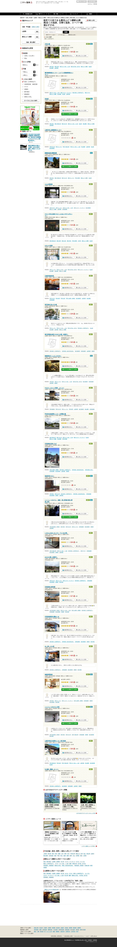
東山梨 (88, 853)
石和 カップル (59, 207)
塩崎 (64, 855)
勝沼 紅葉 (64, 240)
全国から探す (35, 26)
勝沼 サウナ (87, 92)
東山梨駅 (51, 68)
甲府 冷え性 (52, 298)
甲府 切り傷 (52, 146)
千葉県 (45, 927)
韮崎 (68, 855)
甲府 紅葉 (63, 298)
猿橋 (59, 853)
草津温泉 (36, 929)
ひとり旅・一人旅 (63, 863)
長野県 (70, 927)
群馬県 (53, 927)
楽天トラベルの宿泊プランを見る (69, 113)
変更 (37, 31)
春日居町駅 (52, 148)
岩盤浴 (26, 89)
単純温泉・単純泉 (79, 865)
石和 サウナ (83, 551)
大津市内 (73, 931)
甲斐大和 (72, 853)
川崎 (38, 931)
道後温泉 (67, 929)
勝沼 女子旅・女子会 (75, 66)
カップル (82, 861)
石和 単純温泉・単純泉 (55, 526)
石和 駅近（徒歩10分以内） (68, 351)
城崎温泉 (50, 929)
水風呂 (45, 867)
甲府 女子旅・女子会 (72, 269)
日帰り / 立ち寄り (29, 55)
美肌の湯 (74, 863)
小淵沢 (85, 855)
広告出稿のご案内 (68, 936)
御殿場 (57, 931)
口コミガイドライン (79, 936)
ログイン (90, 4)
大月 (62, 853)
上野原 (45, 853)
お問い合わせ (94, 936)
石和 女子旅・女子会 (77, 381)
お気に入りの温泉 (81, 1)
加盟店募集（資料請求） (56, 936)
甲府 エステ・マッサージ (83, 269)
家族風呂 (26, 94)
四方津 (49, 853)
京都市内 (67, 931)
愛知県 (75, 927)
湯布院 (77, 929)
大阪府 (62, 927)
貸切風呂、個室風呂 (48, 865)
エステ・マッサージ (70, 861)
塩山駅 (90, 66)
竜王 (61, 855)
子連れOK (86, 865)
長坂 (81, 855)
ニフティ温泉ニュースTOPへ (88, 846)
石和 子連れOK (53, 551)
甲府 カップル (59, 146)
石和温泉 (51, 855)
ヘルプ (87, 936)
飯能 (54, 931)
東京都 (58, 927)
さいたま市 (49, 931)
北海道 (66, 927)
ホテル (77, 861)
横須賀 (42, 931)
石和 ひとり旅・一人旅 (68, 207)
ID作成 (95, 4)
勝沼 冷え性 (64, 123)
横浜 (35, 931)
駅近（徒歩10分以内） (68, 865)
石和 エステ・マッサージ (79, 207)
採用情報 (95, 940)
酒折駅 (93, 351)
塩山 (84, 853)
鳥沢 (56, 853)
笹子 (68, 853)
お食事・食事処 (56, 861)
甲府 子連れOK (66, 146)
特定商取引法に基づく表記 (81, 940)
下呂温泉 (55, 929)
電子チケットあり (50, 34)
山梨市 (92, 853)
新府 (71, 855)
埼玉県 (41, 927)
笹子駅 (51, 179)
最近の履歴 (92, 1)
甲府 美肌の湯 (53, 763)
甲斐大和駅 (77, 178)
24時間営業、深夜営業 (30, 84)
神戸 (77, 931)
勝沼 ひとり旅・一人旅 (65, 66)
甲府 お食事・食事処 (70, 298)
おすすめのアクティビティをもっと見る (85, 813)
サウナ (56, 863)
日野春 (77, 855)
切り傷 (66, 875)
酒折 (55, 855)
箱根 (40, 929)
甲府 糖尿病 (52, 409)
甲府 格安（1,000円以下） (83, 328)
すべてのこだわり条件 (30, 100)
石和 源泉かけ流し (89, 469)
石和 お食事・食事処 (54, 469)
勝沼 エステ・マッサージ (66, 92)
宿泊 (44, 861)
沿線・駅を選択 (30, 42)
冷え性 (62, 861)
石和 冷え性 (52, 207)
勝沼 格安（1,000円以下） (78, 92)
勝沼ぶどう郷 (79, 853)
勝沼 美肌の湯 (58, 123)
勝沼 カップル (71, 178)
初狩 (65, 853)
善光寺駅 (61, 582)
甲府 (58, 855)
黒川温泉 (72, 929)
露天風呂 (49, 861)
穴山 (74, 855)
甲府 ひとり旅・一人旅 (75, 146)
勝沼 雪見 (69, 240)
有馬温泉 (44, 929)
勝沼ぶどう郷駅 (84, 66)
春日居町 (45, 855)
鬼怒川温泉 (83, 929)
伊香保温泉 (61, 929)
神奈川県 (36, 927)
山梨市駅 (56, 68)
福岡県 (79, 927)
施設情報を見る (68, 55)
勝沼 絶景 (57, 66)
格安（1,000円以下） (48, 863)
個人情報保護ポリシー (69, 940)
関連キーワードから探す (27, 933)
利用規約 (90, 940)
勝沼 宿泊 (52, 66)
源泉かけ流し (58, 865)
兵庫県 (49, 927)
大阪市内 (62, 931)
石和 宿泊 (52, 381)
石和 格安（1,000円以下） (55, 351)
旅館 (70, 863)
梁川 (53, 853)
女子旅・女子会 (82, 863)
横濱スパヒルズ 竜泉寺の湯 (52, 889)
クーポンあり (61, 34)
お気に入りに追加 (82, 55)
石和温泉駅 (64, 209)
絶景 (91, 865)
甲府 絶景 (58, 298)
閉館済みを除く (72, 34)
